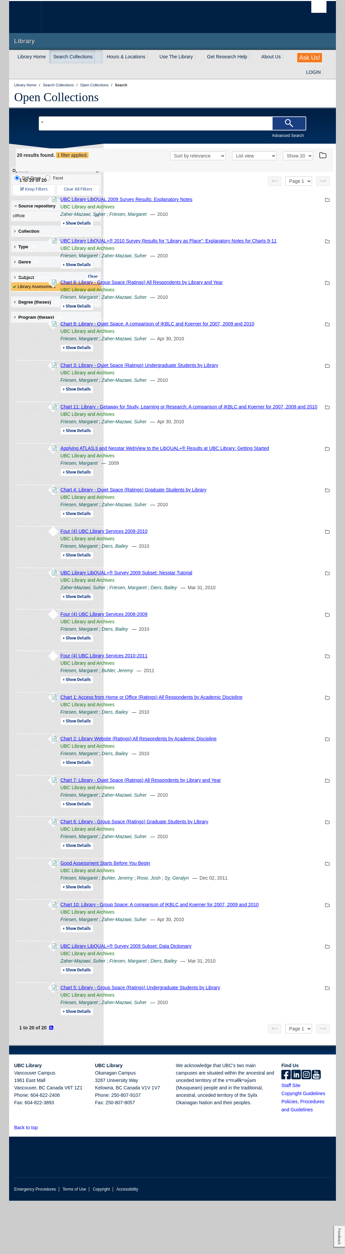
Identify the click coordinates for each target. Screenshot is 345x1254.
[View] (254, 165)
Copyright (101, 1242)
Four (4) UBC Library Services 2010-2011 (196, 694)
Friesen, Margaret (220, 223)
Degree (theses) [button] (37, 302)
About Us (271, 56)
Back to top (29, 1181)
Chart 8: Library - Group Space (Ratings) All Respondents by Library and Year (234, 298)
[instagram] (306, 1128)
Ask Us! (309, 57)
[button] (41, 1180)
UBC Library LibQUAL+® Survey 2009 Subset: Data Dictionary (218, 999)
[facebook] (286, 1128)
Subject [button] (29, 277)
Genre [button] (27, 261)
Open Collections (56, 97)
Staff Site (291, 1138)
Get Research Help (227, 56)
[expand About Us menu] (287, 56)
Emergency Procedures (35, 1242)
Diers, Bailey (207, 584)
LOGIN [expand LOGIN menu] (313, 72)
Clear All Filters (78, 189)
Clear (93, 277)
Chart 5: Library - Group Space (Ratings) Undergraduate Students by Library (232, 1041)
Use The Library (176, 56)
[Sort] (198, 165)
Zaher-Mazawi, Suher (175, 223)
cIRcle (54, 215)
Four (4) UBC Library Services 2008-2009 (196, 652)
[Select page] (298, 190)
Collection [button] (26, 231)
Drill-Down (27, 177)
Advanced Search (288, 135)
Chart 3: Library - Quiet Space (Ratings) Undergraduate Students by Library (231, 389)
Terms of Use (74, 1242)
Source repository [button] (35, 205)
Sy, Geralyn (269, 924)
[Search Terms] (172, 123)
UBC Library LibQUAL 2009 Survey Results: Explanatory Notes (219, 208)
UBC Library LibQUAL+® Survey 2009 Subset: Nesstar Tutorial (218, 611)
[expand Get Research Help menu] (253, 56)
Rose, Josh (241, 924)
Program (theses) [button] (39, 317)
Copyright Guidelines (303, 1146)
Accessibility (127, 1242)
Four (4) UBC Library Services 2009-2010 (196, 569)
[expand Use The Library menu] (199, 56)
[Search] (289, 123)
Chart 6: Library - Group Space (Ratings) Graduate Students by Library (227, 867)
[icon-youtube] (316, 1128)
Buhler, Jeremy (209, 709)
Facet (54, 177)
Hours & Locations (126, 56)
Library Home (32, 56)
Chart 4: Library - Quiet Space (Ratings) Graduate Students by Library (226, 528)
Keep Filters (34, 189)
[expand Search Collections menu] (99, 56)
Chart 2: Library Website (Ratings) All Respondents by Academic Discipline (231, 784)
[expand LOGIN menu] (327, 72)
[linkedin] (296, 1128)
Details (169, 232)
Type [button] (26, 246)
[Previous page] (274, 190)
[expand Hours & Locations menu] (151, 56)
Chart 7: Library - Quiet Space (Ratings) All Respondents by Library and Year (233, 826)
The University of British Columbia (30, 17)
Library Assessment (36, 286)
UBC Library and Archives (180, 215)
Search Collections (73, 56)
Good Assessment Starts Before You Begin (197, 909)
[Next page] (323, 190)
